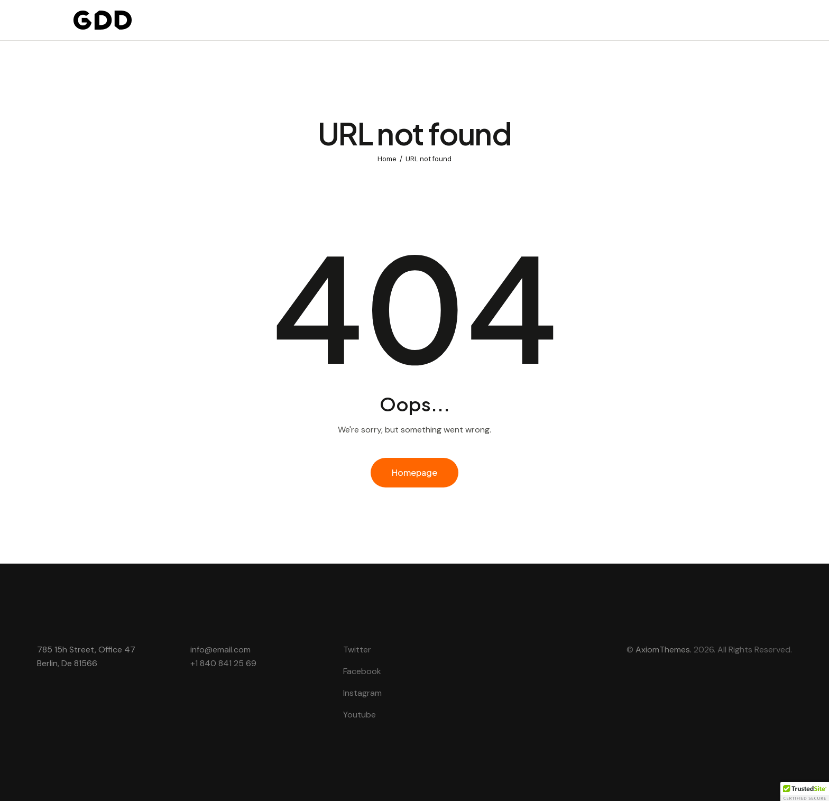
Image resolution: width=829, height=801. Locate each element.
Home (387, 158)
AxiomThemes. (663, 649)
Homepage (414, 472)
